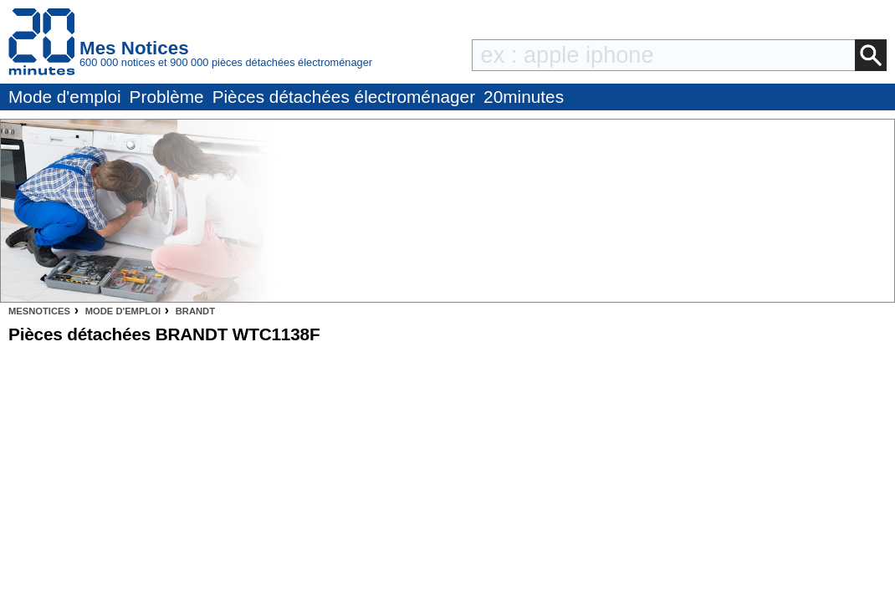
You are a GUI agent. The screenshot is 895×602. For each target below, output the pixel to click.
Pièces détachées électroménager (343, 96)
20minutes (523, 96)
